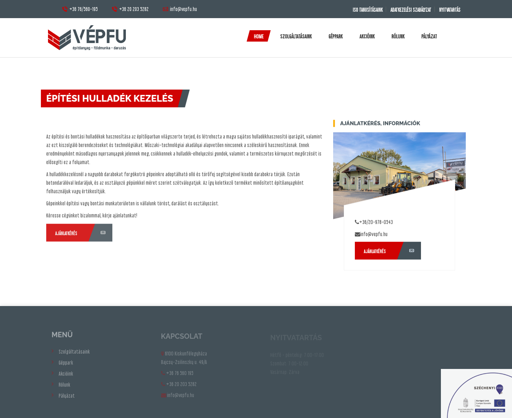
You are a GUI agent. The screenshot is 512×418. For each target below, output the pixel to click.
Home (258, 36)
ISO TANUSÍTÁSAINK (363, 10)
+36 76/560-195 (80, 9)
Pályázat (429, 36)
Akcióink (367, 36)
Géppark (336, 36)
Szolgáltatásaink (296, 36)
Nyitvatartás (449, 10)
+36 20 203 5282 (130, 9)
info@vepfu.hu (180, 9)
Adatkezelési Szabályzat (408, 10)
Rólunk (398, 36)
